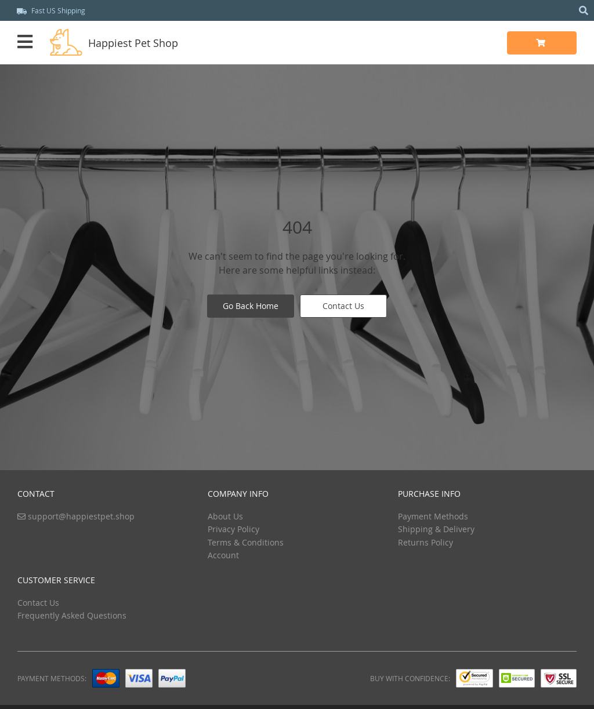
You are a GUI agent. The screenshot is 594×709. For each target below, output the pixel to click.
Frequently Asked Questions (71, 615)
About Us (225, 516)
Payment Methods (433, 516)
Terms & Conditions (246, 542)
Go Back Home (250, 305)
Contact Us (343, 305)
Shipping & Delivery (436, 529)
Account (223, 555)
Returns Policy (425, 542)
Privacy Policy (233, 529)
